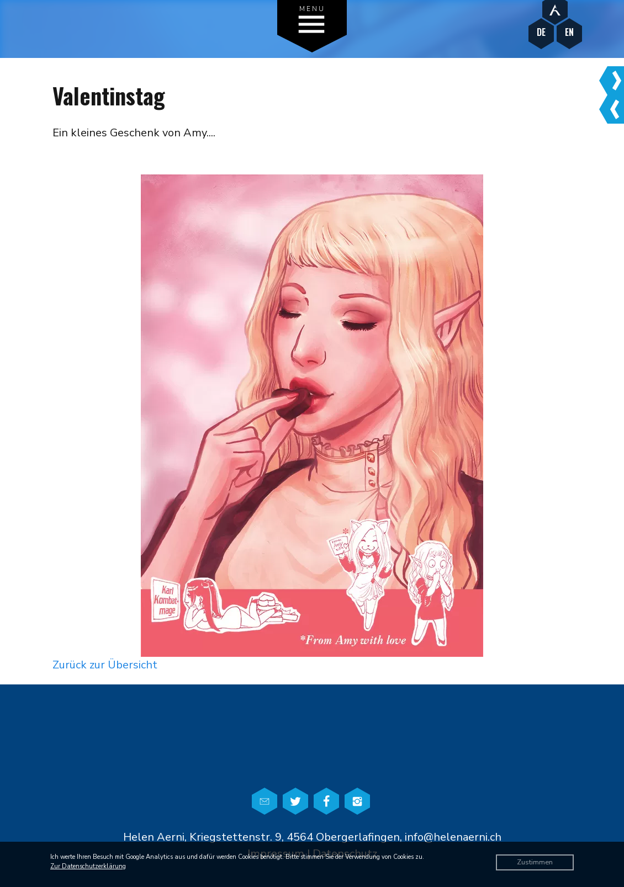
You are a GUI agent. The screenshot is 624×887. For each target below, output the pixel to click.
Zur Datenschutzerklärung (88, 866)
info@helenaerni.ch (453, 837)
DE (541, 32)
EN (569, 32)
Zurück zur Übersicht (104, 664)
